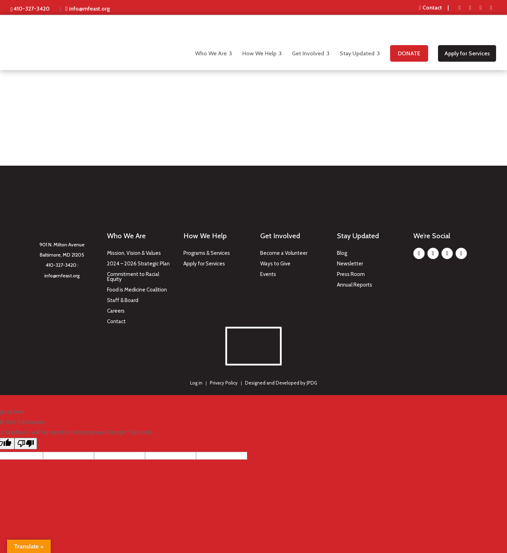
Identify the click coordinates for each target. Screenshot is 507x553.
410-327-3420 (61, 264)
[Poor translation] (25, 442)
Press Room (351, 273)
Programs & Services (206, 252)
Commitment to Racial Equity (133, 276)
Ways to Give (275, 263)
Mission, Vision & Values (134, 252)
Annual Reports (354, 284)
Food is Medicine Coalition (137, 289)
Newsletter (350, 263)
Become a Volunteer (283, 252)
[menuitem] (435, 8)
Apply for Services (204, 263)
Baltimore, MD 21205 (62, 254)
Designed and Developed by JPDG (281, 382)
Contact (116, 321)
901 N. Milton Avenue (61, 243)
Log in (196, 382)
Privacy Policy (224, 382)
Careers (116, 310)
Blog (342, 252)
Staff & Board (122, 299)
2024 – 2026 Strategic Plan (138, 263)
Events (268, 273)
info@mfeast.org (62, 274)
